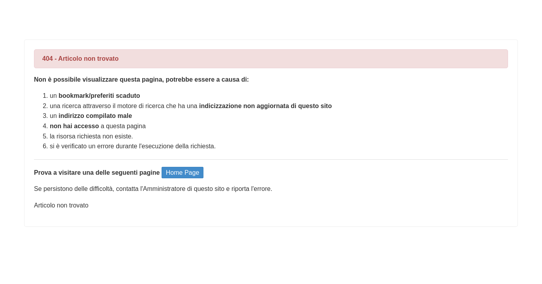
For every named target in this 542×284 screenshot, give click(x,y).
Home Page (182, 172)
